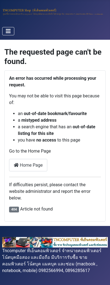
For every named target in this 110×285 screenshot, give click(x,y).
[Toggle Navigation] (8, 31)
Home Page (28, 165)
